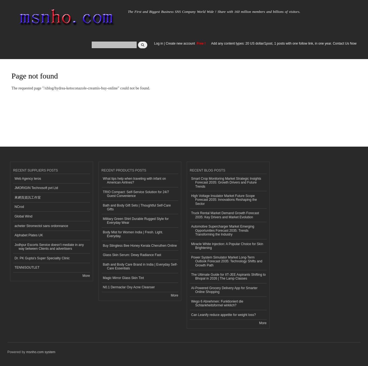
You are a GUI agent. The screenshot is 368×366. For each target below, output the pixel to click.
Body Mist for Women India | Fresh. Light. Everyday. (133, 234)
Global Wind (23, 216)
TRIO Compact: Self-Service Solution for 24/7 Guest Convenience (136, 194)
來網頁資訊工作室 (28, 197)
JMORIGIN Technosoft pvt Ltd (36, 188)
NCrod (19, 207)
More (86, 276)
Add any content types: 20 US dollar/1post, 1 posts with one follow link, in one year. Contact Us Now (284, 43)
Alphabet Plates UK (29, 235)
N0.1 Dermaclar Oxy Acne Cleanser (129, 287)
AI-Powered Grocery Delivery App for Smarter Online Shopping (224, 290)
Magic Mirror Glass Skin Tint (123, 278)
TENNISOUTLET (27, 267)
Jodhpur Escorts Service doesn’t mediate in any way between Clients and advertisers (49, 247)
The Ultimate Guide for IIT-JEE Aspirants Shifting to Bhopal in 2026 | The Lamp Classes (228, 276)
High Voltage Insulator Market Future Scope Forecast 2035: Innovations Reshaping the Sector (224, 200)
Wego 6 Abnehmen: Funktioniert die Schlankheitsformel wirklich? (217, 303)
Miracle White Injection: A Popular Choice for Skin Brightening (227, 246)
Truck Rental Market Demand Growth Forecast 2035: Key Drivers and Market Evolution (225, 215)
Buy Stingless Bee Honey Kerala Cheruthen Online (140, 246)
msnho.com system (40, 352)
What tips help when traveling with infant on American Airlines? (134, 180)
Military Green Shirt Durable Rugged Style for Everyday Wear (136, 221)
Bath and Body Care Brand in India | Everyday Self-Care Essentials (140, 266)
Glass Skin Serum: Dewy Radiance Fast (132, 255)
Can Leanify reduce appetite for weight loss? (223, 315)
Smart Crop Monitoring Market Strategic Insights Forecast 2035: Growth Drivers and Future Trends (226, 182)
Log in (158, 43)
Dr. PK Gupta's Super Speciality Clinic (42, 258)
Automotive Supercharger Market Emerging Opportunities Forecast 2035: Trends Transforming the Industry (222, 230)
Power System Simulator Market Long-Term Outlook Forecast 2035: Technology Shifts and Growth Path (226, 261)
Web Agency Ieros (28, 179)
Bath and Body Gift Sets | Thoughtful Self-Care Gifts (137, 207)
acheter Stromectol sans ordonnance (41, 226)
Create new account (181, 43)
